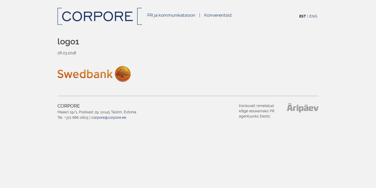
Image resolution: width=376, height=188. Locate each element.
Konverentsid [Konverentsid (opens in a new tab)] (218, 15)
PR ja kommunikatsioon (171, 15)
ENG (313, 16)
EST (302, 16)
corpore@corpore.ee (108, 117)
